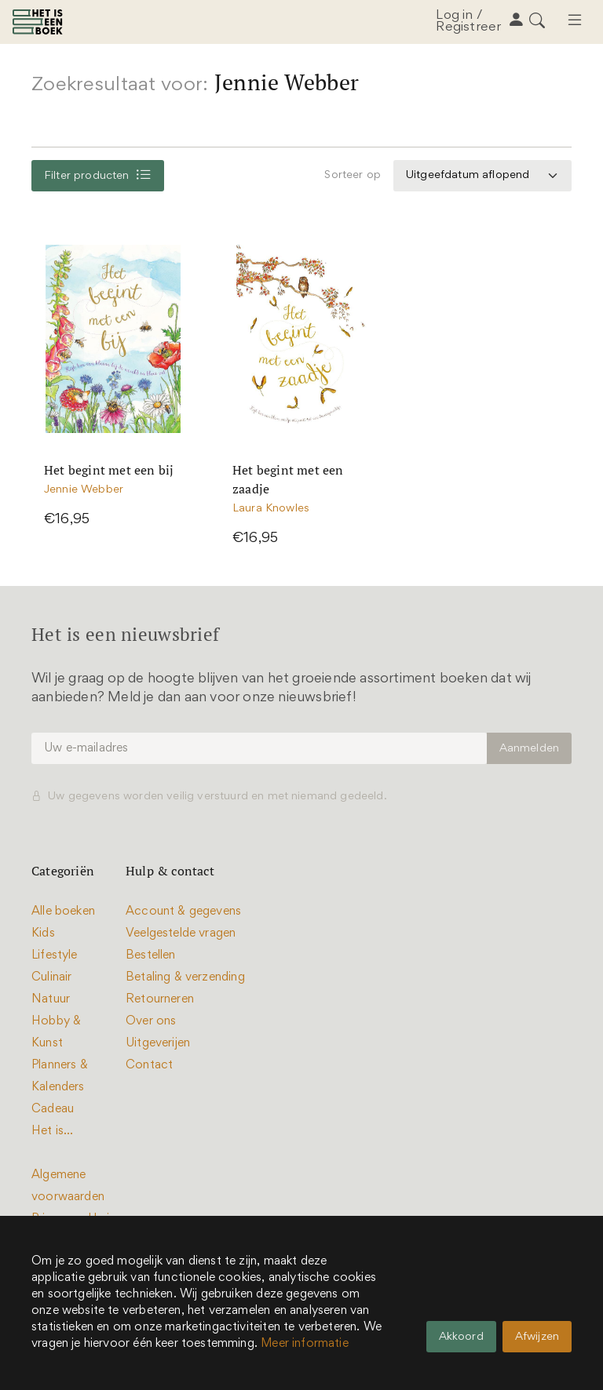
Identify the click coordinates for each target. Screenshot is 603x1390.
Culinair (51, 977)
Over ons (151, 1021)
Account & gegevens (183, 911)
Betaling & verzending (185, 977)
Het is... (52, 1131)
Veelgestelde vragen (181, 933)
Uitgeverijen (158, 1043)
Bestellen (151, 955)
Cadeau (52, 1109)
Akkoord (461, 1337)
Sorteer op (352, 175)
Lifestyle (54, 955)
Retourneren (160, 999)
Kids (43, 933)
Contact (149, 1065)
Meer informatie (305, 1343)
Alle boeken (63, 911)
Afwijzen (537, 1337)
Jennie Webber (83, 491)
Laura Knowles (270, 509)
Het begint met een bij (109, 470)
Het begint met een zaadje (288, 480)
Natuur (50, 999)
